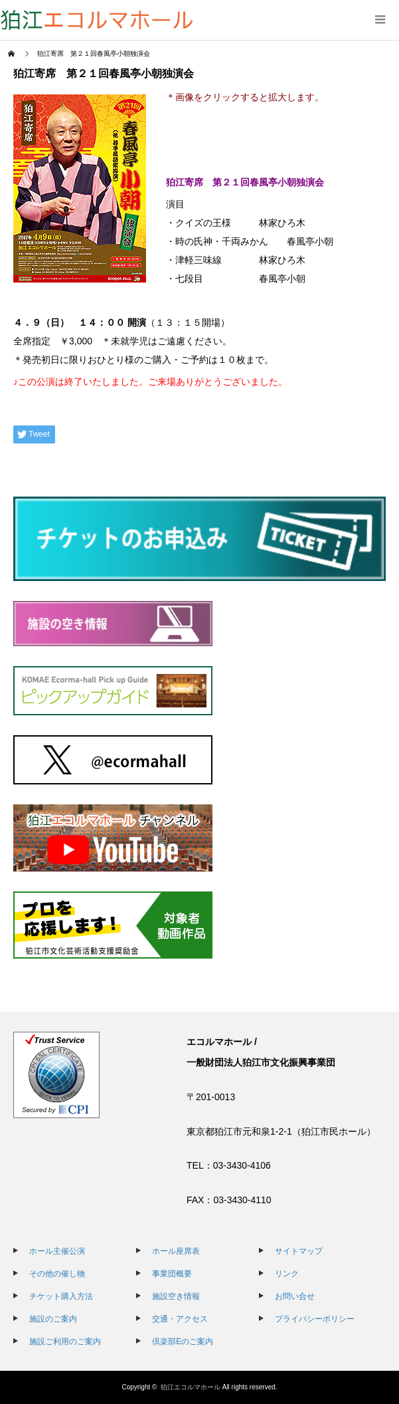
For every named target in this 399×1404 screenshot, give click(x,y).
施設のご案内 (53, 1319)
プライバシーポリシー (315, 1319)
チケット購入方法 (61, 1296)
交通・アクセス (180, 1319)
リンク (287, 1273)
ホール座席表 (176, 1251)
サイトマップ (299, 1251)
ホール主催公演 (57, 1251)
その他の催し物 (57, 1273)
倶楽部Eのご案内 (182, 1341)
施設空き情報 (176, 1296)
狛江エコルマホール (190, 1387)
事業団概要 (172, 1273)
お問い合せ (295, 1296)
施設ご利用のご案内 (65, 1341)
